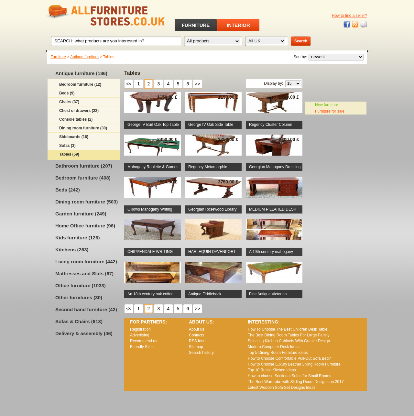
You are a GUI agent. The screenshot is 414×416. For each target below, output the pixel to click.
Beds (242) (67, 189)
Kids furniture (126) (77, 237)
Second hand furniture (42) (86, 309)
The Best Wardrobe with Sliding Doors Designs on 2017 (295, 381)
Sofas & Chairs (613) (79, 321)
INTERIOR (238, 25)
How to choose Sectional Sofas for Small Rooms (289, 376)
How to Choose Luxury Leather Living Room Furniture (294, 364)
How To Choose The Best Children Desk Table (287, 329)
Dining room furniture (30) (83, 128)
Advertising (139, 335)
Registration (140, 329)
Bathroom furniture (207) (83, 166)
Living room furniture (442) (86, 261)
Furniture (58, 57)
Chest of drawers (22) (79, 110)
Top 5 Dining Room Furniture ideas (278, 352)
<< (128, 83)
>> (197, 83)
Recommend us (143, 341)
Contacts (196, 335)
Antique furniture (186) (81, 73)
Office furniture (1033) (80, 285)
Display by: (273, 83)
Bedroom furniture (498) (83, 178)
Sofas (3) (67, 145)
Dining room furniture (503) (86, 201)
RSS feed (355, 24)
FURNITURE (196, 25)
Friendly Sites (142, 347)
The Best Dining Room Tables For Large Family (289, 335)
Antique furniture (84, 57)
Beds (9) (66, 93)
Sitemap (196, 347)
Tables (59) (69, 154)
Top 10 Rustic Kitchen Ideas (272, 370)
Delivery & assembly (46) (84, 333)
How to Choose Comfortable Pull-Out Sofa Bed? (289, 358)
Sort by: (300, 57)
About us (196, 329)
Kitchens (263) (72, 249)
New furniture (326, 105)
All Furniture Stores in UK (90, 15)
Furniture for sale (329, 111)
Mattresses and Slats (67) (84, 273)
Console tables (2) (76, 119)
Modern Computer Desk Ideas (274, 347)
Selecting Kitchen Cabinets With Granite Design (289, 341)
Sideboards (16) (73, 137)
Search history (201, 352)
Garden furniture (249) (80, 213)
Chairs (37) (69, 102)
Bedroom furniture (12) (80, 84)
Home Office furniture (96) (85, 225)
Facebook (347, 24)
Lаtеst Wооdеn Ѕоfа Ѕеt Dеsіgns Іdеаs (281, 387)
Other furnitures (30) (78, 297)
